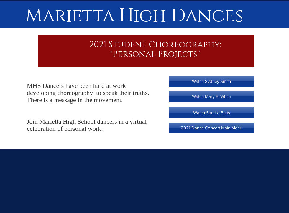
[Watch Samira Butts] (211, 112)
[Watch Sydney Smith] (211, 81)
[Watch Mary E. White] (211, 96)
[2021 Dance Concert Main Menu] (211, 128)
